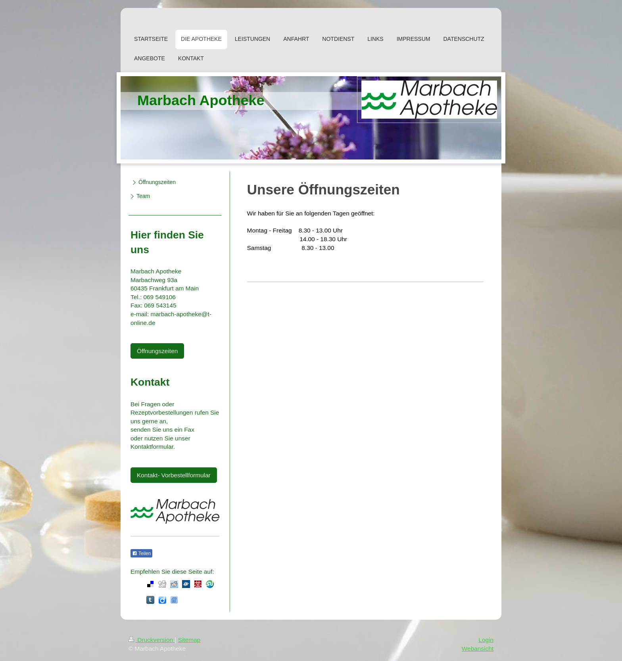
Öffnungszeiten (157, 351)
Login (485, 639)
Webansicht (477, 648)
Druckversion (152, 639)
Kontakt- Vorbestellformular (174, 475)
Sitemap (189, 639)
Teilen (141, 553)
